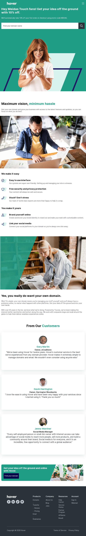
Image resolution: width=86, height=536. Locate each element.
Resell (61, 518)
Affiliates (62, 515)
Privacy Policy (74, 530)
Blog (47, 503)
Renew (37, 508)
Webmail (74, 503)
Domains (36, 500)
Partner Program (62, 511)
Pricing (37, 511)
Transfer (36, 505)
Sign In (73, 500)
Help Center (61, 501)
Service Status (61, 506)
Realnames (36, 519)
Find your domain (11, 476)
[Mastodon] (22, 502)
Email (35, 514)
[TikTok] (17, 502)
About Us (49, 500)
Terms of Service (60, 530)
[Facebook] (9, 502)
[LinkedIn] (13, 502)
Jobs (47, 506)
